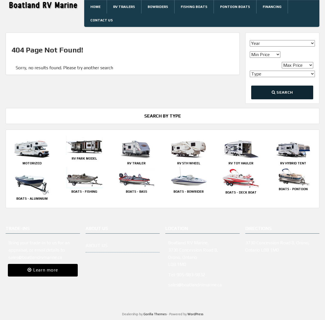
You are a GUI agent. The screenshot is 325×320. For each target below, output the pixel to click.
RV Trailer (136, 163)
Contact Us (101, 20)
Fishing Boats (194, 7)
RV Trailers (124, 7)
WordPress (195, 314)
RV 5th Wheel (188, 163)
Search (282, 92)
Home (95, 7)
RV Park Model (84, 158)
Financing (272, 7)
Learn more (43, 270)
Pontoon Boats (235, 7)
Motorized (32, 163)
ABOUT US (96, 245)
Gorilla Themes (154, 314)
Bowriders (158, 7)
